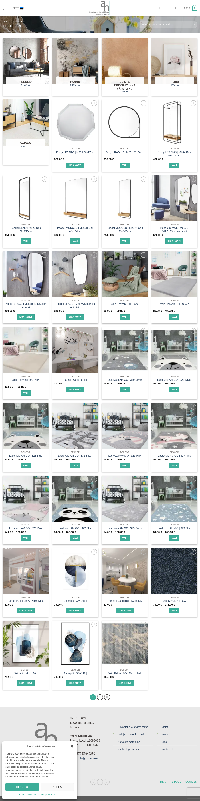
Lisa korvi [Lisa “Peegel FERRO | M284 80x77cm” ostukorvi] (75, 165)
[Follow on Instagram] (100, 782)
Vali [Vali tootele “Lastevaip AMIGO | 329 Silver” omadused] (124, 538)
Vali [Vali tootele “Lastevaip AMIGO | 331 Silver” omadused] (75, 465)
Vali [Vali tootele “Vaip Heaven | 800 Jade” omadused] (124, 317)
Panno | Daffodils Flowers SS (125, 600)
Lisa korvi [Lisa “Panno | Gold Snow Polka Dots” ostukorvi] (25, 610)
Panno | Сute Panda (75, 379)
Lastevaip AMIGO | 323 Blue (25, 455)
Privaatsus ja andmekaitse (47, 794)
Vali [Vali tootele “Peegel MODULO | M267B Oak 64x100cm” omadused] (75, 241)
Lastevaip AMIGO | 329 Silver (125, 528)
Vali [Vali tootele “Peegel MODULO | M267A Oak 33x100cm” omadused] (124, 241)
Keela (57, 786)
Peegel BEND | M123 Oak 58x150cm (26, 229)
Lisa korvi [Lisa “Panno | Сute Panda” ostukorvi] (75, 389)
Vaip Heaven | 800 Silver (174, 303)
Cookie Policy (26, 794)
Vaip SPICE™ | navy (174, 600)
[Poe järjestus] (167, 24)
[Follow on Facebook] (93, 782)
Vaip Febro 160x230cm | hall (124, 673)
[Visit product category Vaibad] (26, 132)
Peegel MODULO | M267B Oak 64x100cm (75, 229)
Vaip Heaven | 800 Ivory (25, 379)
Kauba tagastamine (129, 749)
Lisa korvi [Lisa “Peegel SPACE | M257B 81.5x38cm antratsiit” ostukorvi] (25, 317)
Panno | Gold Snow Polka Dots (25, 600)
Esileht (7, 21)
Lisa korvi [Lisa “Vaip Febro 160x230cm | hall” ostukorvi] (124, 683)
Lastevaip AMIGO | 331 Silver (75, 455)
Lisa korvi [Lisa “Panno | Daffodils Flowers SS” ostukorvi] (124, 610)
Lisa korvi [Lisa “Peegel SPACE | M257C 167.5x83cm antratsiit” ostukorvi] (174, 241)
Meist (165, 727)
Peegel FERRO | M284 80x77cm (75, 152)
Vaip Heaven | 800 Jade (124, 303)
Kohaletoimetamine (129, 741)
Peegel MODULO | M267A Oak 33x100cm (125, 229)
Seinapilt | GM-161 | (75, 600)
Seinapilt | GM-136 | (25, 673)
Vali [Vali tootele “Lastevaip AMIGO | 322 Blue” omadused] (75, 538)
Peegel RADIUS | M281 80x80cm (124, 152)
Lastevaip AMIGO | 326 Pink (124, 455)
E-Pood (166, 734)
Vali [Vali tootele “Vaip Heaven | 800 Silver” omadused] (174, 317)
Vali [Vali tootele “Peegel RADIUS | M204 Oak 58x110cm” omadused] (174, 165)
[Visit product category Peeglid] (26, 67)
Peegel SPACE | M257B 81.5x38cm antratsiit (25, 305)
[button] (72, 746)
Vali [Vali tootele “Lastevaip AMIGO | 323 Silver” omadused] (174, 389)
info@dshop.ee (88, 758)
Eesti (19, 8)
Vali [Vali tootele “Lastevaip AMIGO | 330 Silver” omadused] (124, 389)
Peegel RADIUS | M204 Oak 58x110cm (174, 154)
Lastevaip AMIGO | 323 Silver (174, 379)
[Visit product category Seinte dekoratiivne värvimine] (125, 67)
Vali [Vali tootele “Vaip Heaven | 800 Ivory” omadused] (25, 393)
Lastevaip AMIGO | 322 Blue (75, 528)
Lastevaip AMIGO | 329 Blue (174, 528)
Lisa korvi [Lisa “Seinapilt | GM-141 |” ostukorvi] (75, 683)
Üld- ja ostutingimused (131, 734)
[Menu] (5, 8)
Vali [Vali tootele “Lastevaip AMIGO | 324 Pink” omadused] (25, 538)
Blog (164, 741)
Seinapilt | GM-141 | (75, 673)
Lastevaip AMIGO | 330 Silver (125, 379)
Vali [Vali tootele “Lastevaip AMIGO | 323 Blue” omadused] (25, 465)
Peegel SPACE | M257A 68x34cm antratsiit (75, 305)
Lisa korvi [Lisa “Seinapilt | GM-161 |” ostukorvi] (75, 610)
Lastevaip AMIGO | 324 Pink (25, 528)
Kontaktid (167, 749)
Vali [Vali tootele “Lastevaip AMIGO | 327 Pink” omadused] (174, 465)
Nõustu (22, 786)
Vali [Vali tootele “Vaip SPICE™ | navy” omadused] (174, 610)
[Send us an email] (107, 782)
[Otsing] (160, 8)
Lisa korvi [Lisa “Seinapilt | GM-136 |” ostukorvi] (25, 683)
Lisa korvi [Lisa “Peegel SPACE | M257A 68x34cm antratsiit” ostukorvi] (75, 317)
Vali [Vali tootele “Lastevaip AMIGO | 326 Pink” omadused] (124, 465)
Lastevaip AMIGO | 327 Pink (174, 455)
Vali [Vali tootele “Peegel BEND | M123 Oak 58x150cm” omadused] (25, 241)
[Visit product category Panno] (75, 67)
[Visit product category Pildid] (174, 67)
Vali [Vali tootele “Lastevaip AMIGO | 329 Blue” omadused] (174, 538)
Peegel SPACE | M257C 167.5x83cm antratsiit (174, 229)
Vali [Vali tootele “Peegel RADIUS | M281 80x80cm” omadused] (124, 165)
